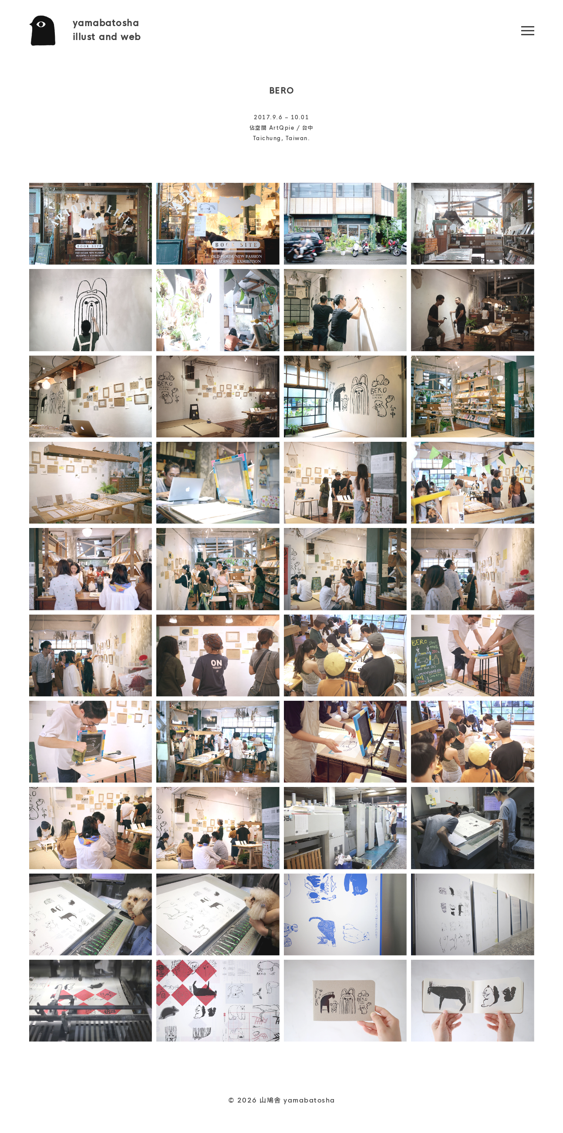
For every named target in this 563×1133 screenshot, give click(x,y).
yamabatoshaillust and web (107, 30)
